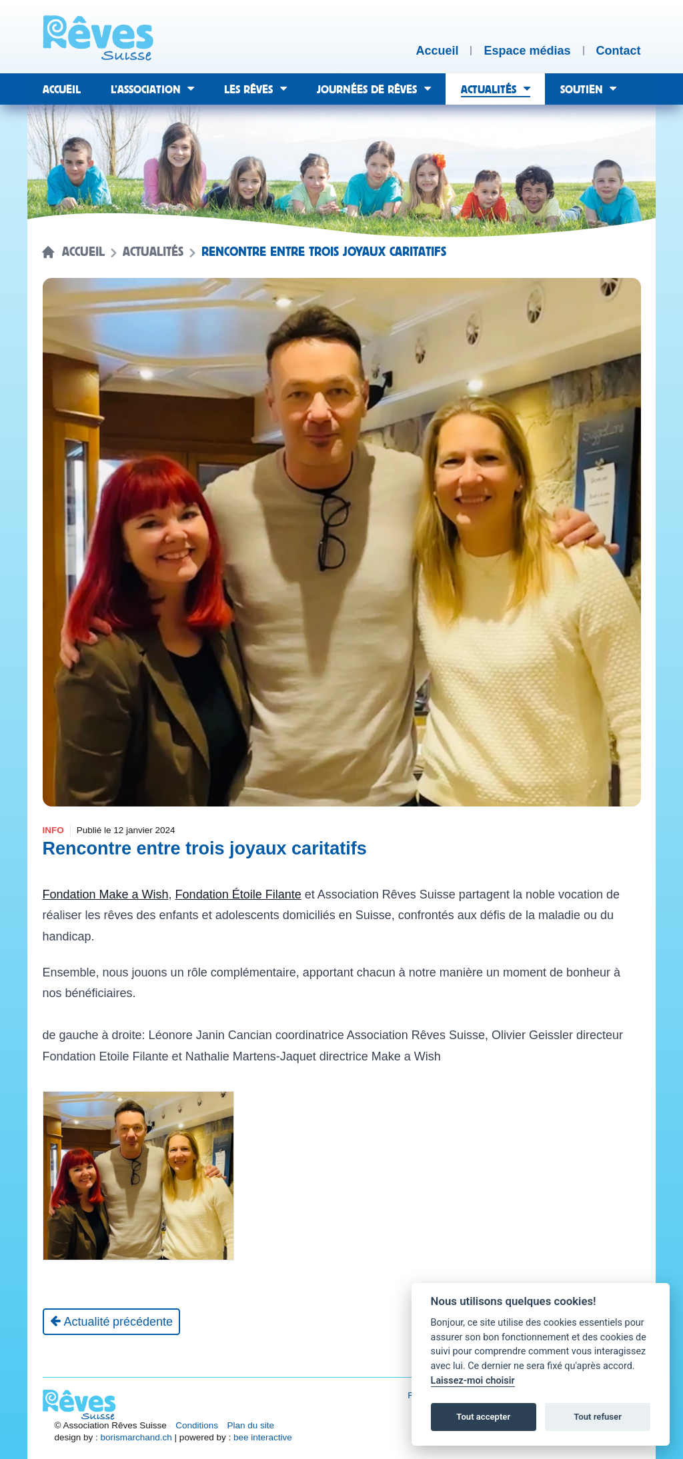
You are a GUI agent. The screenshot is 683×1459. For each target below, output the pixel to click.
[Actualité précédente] (112, 1321)
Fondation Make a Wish (106, 894)
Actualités (153, 252)
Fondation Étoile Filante (238, 894)
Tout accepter (483, 1417)
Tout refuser (598, 1417)
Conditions (196, 1425)
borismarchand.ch (136, 1437)
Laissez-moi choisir (473, 1380)
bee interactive (262, 1437)
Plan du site (251, 1425)
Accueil (83, 252)
